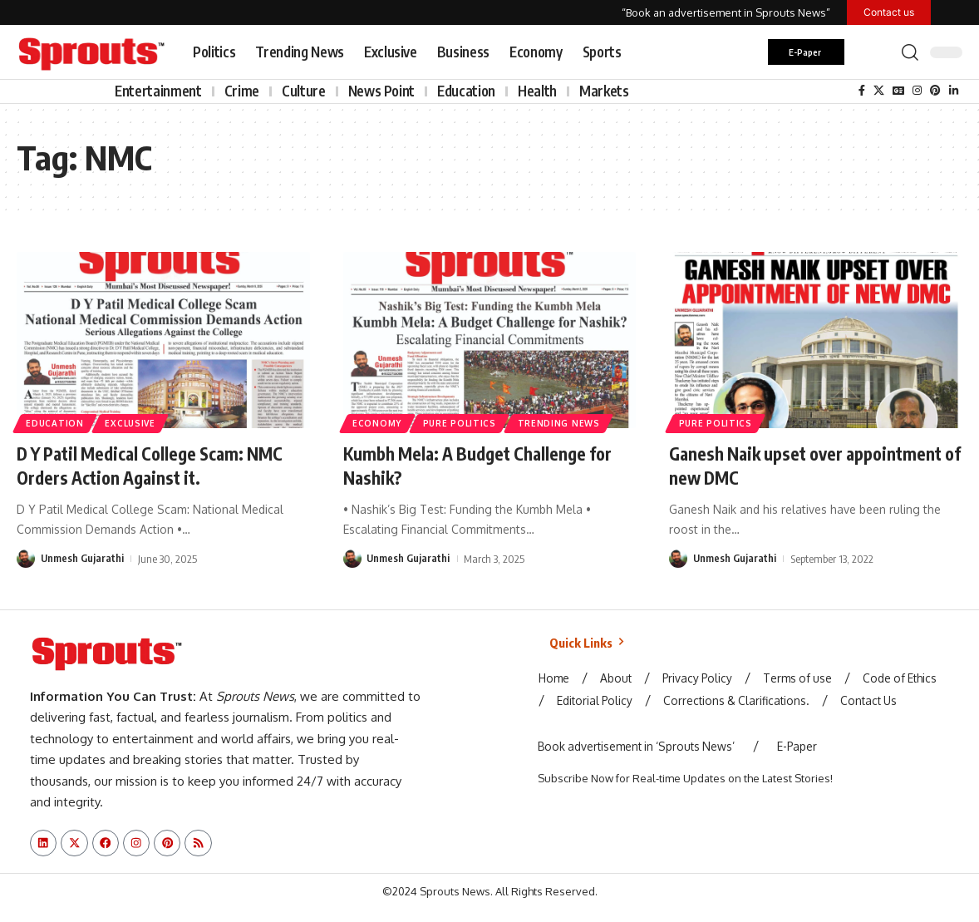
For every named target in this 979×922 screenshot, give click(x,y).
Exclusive (131, 423)
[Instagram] (917, 90)
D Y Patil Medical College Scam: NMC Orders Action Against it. (159, 465)
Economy (377, 423)
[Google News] (898, 90)
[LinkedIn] (953, 90)
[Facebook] (861, 90)
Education (55, 423)
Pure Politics (461, 423)
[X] (878, 90)
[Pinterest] (935, 90)
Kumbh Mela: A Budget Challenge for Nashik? (484, 465)
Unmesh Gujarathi (83, 557)
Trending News (561, 423)
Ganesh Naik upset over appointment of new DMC (813, 465)
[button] (910, 52)
